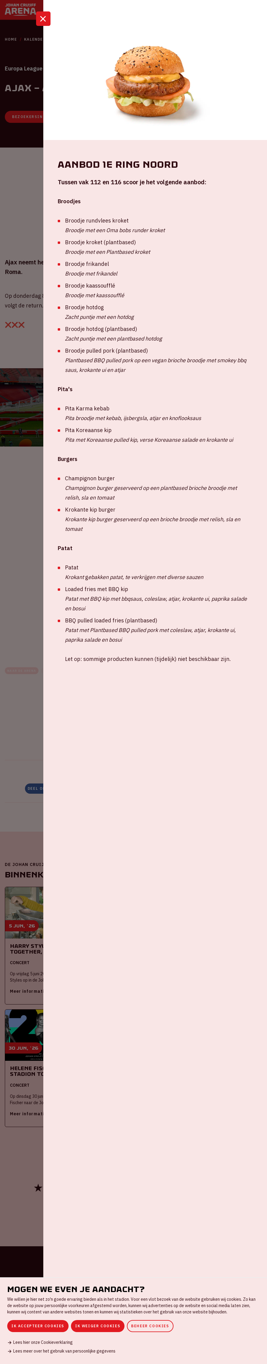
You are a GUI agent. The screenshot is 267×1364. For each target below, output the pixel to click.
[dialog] (133, 1320)
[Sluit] (43, 31)
